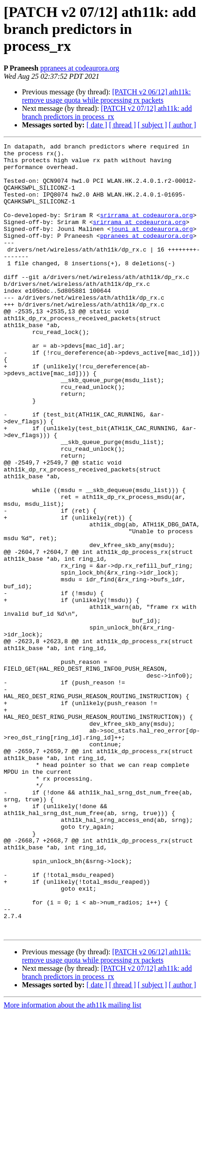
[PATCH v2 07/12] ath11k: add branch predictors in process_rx (107, 112)
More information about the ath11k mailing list (72, 1163)
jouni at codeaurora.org (152, 246)
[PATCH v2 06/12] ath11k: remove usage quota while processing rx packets (106, 96)
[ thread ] (122, 125)
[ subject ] (152, 125)
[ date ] (96, 125)
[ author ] (182, 125)
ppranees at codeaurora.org (79, 68)
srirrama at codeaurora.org (146, 230)
